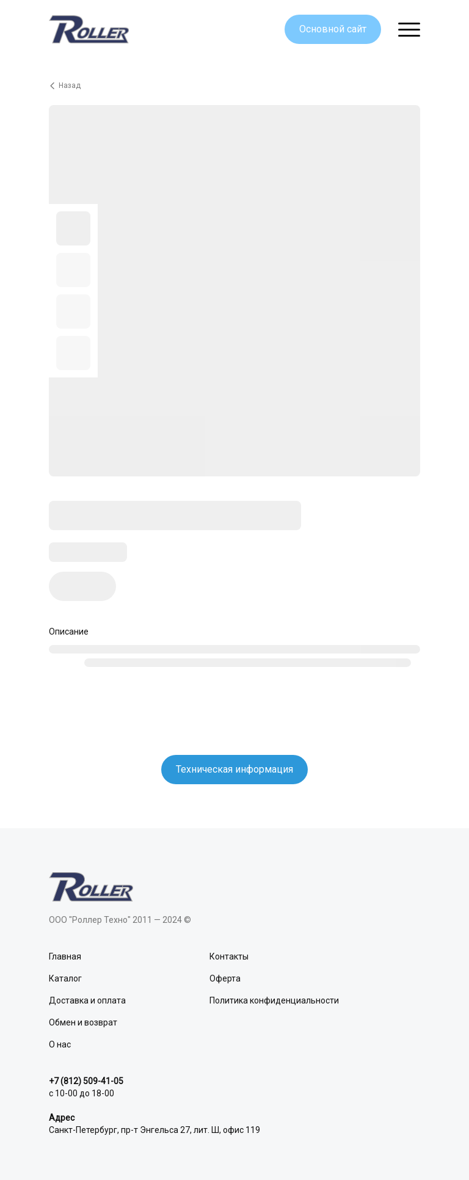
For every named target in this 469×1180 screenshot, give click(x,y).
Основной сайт (332, 29)
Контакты (229, 956)
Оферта (225, 978)
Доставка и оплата (87, 1000)
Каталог (65, 978)
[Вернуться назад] (234, 85)
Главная (65, 956)
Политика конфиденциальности (274, 1000)
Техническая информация (234, 769)
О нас (60, 1044)
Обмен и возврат (83, 1022)
